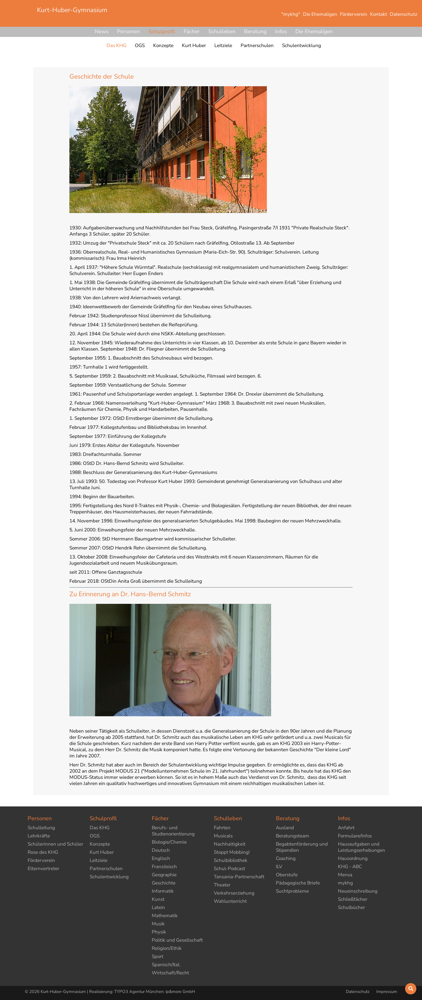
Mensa (345, 875)
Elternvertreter (43, 868)
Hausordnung (353, 858)
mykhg (345, 883)
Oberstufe (287, 875)
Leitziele (98, 860)
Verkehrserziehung (234, 893)
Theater (222, 885)
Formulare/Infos (355, 836)
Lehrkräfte (39, 836)
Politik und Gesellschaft (177, 940)
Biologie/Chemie (169, 842)
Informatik (163, 891)
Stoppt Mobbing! (232, 852)
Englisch (161, 858)
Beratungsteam (292, 836)
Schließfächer (352, 899)
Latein (158, 907)
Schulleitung (41, 827)
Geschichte (163, 883)
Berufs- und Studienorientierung (173, 830)
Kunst (158, 899)
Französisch (164, 866)
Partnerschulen (106, 868)
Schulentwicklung (109, 876)
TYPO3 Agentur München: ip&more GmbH (154, 991)
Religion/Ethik (167, 948)
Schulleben (222, 31)
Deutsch (161, 850)
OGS (95, 836)
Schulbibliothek (230, 860)
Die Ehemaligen (314, 31)
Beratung (255, 31)
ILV (279, 866)
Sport (157, 956)
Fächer (192, 31)
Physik (159, 932)
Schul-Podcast (229, 868)
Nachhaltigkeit (229, 844)
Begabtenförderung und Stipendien (302, 847)
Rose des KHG (43, 852)
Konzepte (100, 844)
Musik (158, 924)
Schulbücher (351, 907)
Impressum (386, 991)
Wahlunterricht (230, 901)
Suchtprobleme (292, 891)
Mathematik (165, 915)
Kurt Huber (102, 852)
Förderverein (41, 860)
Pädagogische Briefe (298, 883)
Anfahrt (346, 827)
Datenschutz (358, 991)
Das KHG (99, 827)
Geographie (164, 875)
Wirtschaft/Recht (170, 973)
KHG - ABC (350, 866)
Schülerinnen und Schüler (55, 844)
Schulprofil (161, 31)
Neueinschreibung (357, 891)
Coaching (286, 858)
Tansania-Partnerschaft (239, 876)
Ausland (285, 827)
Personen (128, 31)
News (102, 31)
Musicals (223, 836)
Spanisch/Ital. (166, 964)
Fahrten (222, 827)
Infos (281, 31)
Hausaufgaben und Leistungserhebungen (361, 847)
